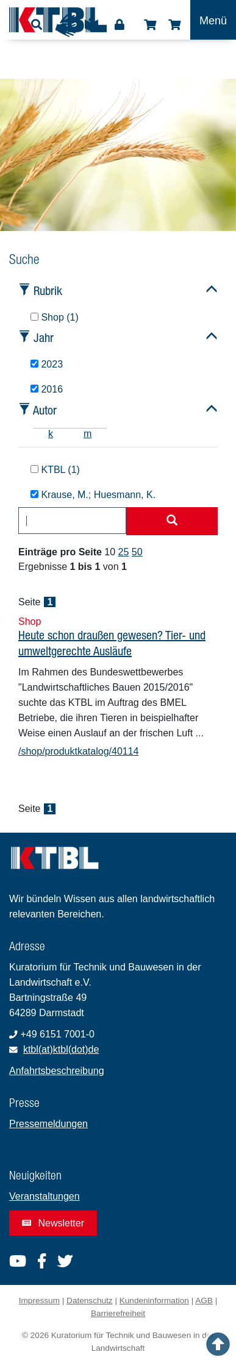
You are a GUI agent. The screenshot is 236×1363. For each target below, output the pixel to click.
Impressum (39, 1300)
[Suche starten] (172, 521)
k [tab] (50, 434)
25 (123, 552)
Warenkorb (174, 25)
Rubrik (48, 290)
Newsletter (53, 1223)
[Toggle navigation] (213, 20)
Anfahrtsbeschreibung (56, 1071)
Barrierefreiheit (118, 1313)
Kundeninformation (154, 1300)
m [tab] (87, 434)
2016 (46, 389)
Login (120, 25)
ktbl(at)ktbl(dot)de (61, 1049)
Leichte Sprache (91, 28)
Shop (150, 25)
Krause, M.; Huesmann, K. (93, 494)
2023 (46, 364)
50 (137, 552)
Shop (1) (54, 317)
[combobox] (72, 520)
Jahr (44, 337)
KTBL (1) (55, 469)
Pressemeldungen (48, 1124)
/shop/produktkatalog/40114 (78, 751)
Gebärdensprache (66, 25)
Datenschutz (89, 1300)
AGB (204, 1300)
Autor (45, 410)
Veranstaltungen (44, 1196)
